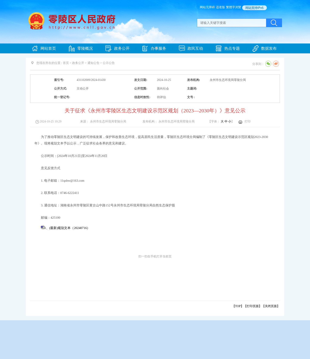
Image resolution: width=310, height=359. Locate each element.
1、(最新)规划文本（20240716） (67, 228)
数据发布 (265, 48)
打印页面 (253, 306)
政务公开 (117, 48)
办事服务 (154, 48)
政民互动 (191, 48)
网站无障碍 (207, 7)
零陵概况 (81, 48)
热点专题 (228, 48)
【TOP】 (238, 306)
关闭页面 (271, 306)
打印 (248, 121)
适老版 (220, 7)
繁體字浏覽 (233, 7)
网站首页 (44, 48)
